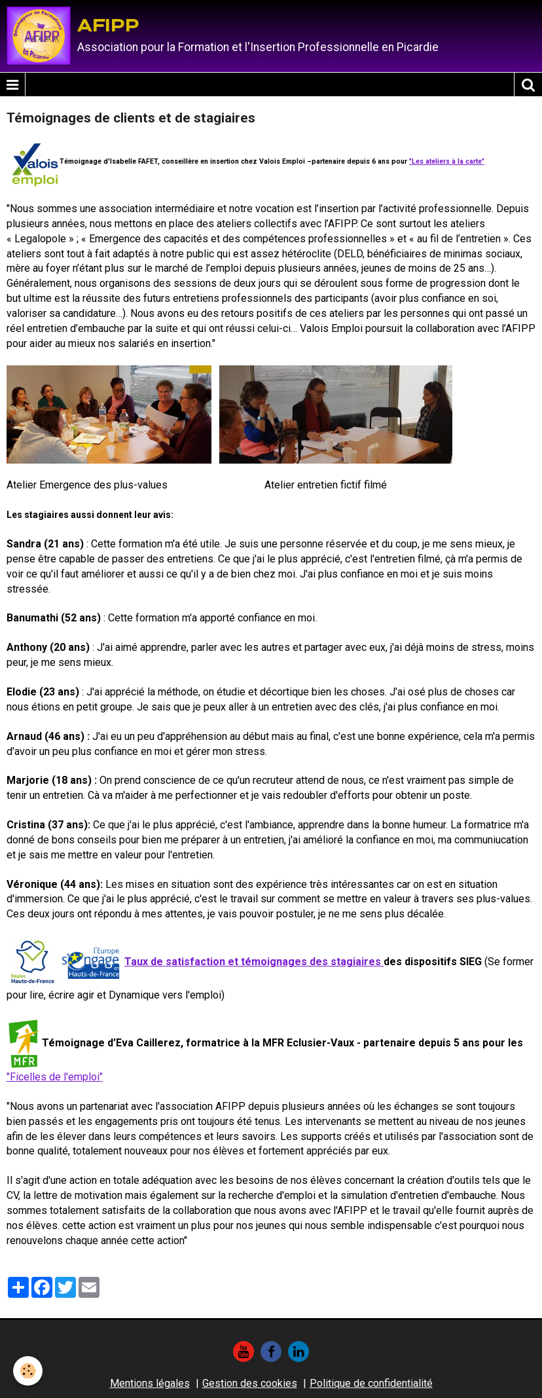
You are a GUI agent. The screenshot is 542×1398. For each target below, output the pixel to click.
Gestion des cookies (249, 1383)
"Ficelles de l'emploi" (55, 1077)
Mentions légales (150, 1383)
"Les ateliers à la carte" (446, 161)
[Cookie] (28, 1371)
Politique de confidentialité (371, 1383)
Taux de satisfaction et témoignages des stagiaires (254, 961)
